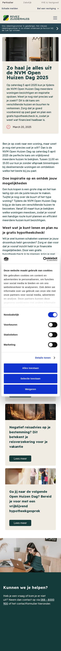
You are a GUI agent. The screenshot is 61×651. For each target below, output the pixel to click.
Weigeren (30, 389)
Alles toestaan (30, 368)
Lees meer (20, 458)
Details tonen (43, 357)
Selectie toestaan (30, 378)
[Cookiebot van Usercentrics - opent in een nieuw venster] (43, 259)
